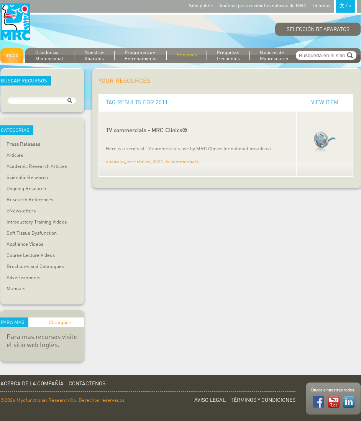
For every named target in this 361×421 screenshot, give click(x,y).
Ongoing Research (26, 188)
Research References (30, 199)
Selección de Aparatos (318, 29)
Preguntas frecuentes (228, 55)
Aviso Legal (210, 400)
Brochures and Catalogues (35, 266)
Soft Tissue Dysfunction (32, 233)
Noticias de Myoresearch (274, 55)
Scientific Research (27, 177)
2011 (158, 162)
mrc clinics (138, 162)
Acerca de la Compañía (32, 383)
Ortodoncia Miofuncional (49, 55)
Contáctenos (87, 383)
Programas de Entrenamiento (141, 55)
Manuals (16, 288)
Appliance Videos (25, 244)
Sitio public (201, 5)
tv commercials (182, 162)
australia (115, 162)
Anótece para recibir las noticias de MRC (263, 5)
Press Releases (23, 144)
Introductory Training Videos (37, 222)
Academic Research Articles (37, 166)
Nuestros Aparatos (94, 55)
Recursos (187, 55)
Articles (15, 155)
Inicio (11, 55)
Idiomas (335, 5)
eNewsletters (21, 211)
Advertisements (23, 277)
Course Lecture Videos (31, 255)
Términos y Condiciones (263, 400)
